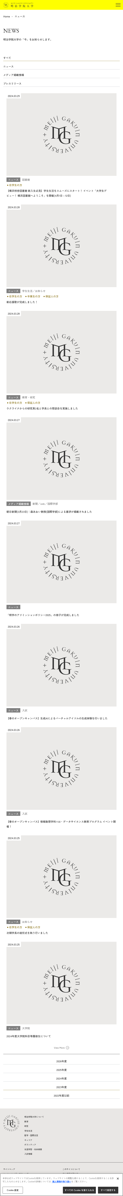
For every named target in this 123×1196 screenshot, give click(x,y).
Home (6, 16)
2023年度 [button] (61, 1087)
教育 (26, 1121)
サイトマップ (9, 1169)
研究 (26, 1126)
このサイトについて (71, 1169)
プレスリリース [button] (12, 83)
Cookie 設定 (13, 1190)
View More (59, 1047)
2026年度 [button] (61, 1061)
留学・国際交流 (31, 1135)
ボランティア (30, 1144)
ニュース (20, 16)
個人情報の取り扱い (61, 1181)
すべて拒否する (108, 1190)
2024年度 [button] (61, 1078)
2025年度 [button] (61, 1070)
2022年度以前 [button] (61, 1095)
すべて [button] (7, 58)
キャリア (28, 1140)
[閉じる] (117, 1178)
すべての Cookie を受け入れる (79, 1190)
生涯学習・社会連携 (33, 1149)
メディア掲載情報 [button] (13, 75)
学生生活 (28, 1130)
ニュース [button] (8, 66)
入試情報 (28, 1153)
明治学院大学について (34, 1116)
